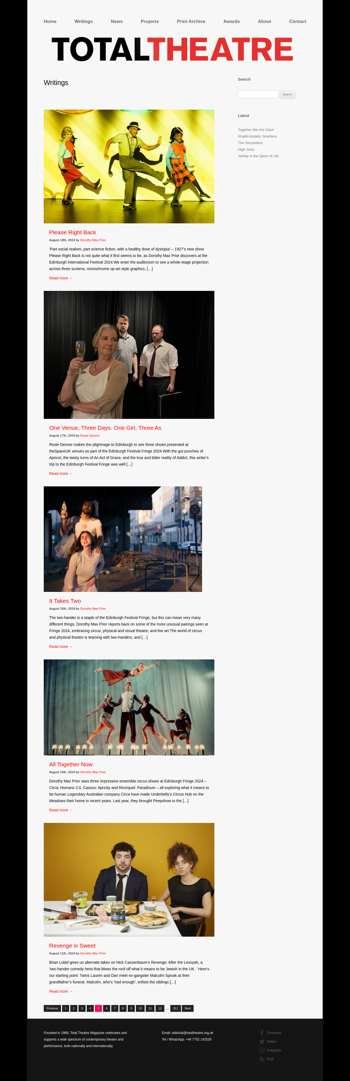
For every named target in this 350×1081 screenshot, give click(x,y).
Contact (297, 21)
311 (175, 1008)
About (264, 21)
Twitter (271, 1042)
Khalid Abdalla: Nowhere (257, 136)
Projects (150, 21)
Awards (231, 21)
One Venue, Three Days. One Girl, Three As (105, 428)
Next (188, 1008)
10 (140, 1008)
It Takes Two (65, 601)
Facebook (274, 1033)
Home (50, 21)
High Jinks (246, 149)
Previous (52, 1008)
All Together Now (70, 764)
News (117, 21)
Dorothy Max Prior (93, 240)
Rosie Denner (90, 435)
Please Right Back (72, 232)
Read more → (61, 278)
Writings (84, 21)
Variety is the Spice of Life (258, 156)
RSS (270, 1059)
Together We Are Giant (256, 130)
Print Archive (191, 21)
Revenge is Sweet (72, 945)
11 (150, 1008)
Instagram (274, 1050)
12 (160, 1008)
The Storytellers (250, 143)
